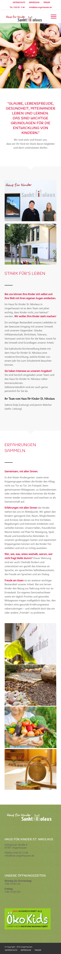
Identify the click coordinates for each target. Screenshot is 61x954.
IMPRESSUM (34, 2)
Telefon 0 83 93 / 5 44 (16, 852)
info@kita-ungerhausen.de (40, 7)
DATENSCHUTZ (19, 2)
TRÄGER (46, 2)
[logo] (25, 16)
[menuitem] (19, 2)
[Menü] (51, 16)
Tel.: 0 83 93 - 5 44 (17, 7)
